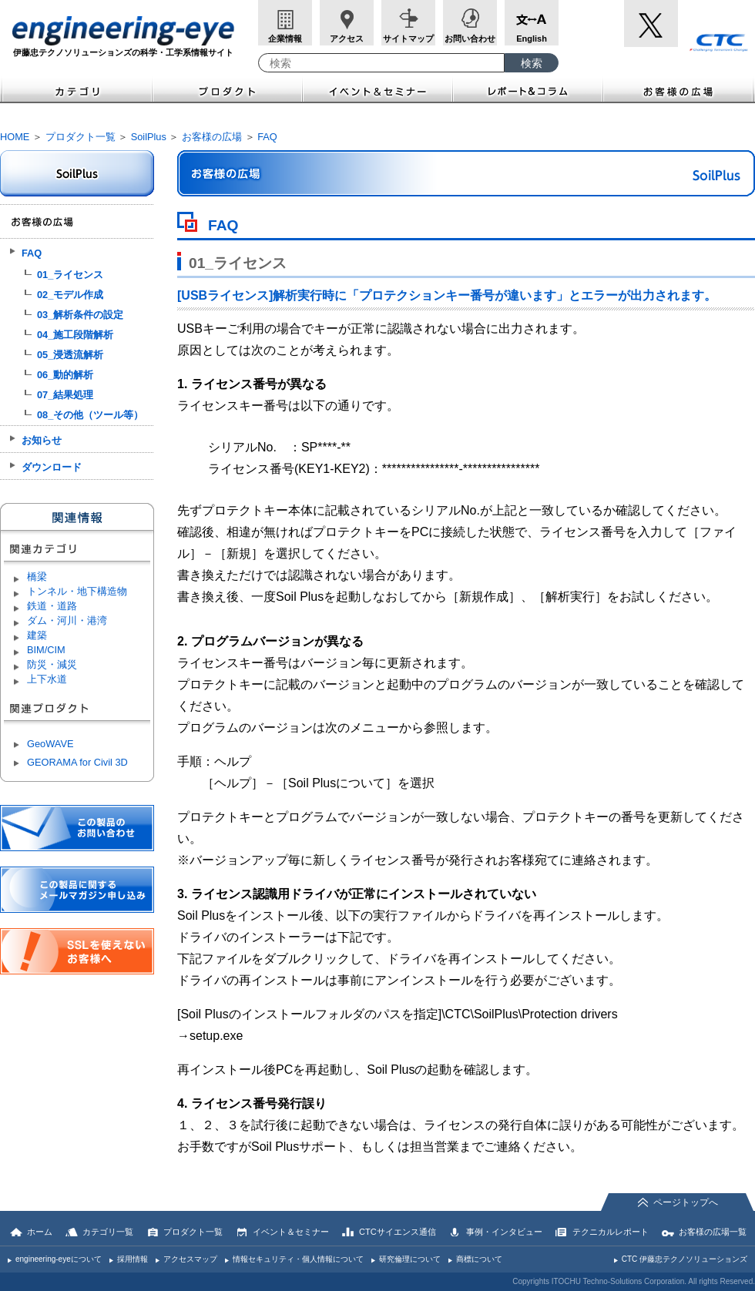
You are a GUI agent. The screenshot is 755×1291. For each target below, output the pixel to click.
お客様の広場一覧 (713, 1231)
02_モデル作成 (70, 294)
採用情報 (132, 1259)
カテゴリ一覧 (107, 1231)
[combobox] (381, 62)
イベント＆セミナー (378, 89)
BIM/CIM (46, 650)
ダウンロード (52, 467)
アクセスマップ (190, 1259)
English (531, 38)
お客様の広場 (679, 89)
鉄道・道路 (52, 606)
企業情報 (285, 38)
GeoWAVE (50, 743)
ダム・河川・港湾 (67, 620)
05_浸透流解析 (70, 354)
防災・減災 (52, 664)
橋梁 (37, 576)
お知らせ (42, 440)
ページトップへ (685, 1202)
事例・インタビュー (504, 1231)
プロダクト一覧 (80, 137)
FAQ (267, 137)
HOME (14, 137)
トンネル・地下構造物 (77, 591)
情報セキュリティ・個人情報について (298, 1259)
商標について (479, 1259)
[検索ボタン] (532, 62)
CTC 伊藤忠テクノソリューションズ (684, 1259)
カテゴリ (76, 89)
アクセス (347, 38)
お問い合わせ (470, 38)
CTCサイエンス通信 (397, 1231)
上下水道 (47, 679)
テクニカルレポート (610, 1231)
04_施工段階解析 (75, 334)
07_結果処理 (65, 395)
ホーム (39, 1231)
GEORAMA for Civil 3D (77, 762)
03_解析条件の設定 (80, 314)
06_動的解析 (65, 375)
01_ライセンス (70, 274)
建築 (37, 635)
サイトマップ (408, 38)
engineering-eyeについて (58, 1259)
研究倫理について (410, 1259)
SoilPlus (148, 137)
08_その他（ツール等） (90, 415)
